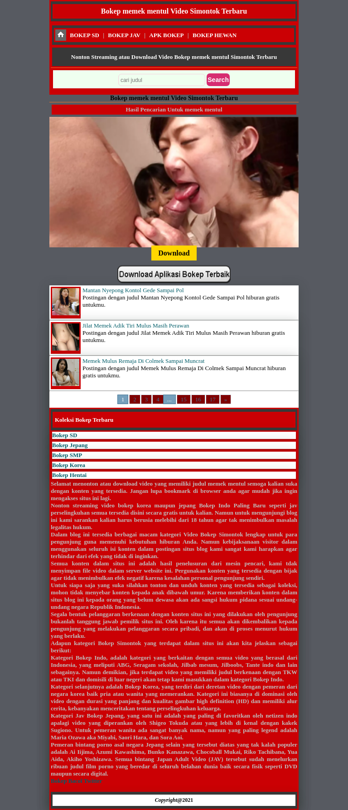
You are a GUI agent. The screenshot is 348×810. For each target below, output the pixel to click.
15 (184, 399)
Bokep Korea (68, 465)
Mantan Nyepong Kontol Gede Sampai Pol (133, 290)
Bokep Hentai (69, 475)
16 (198, 399)
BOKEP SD (84, 35)
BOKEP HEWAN (215, 35)
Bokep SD (64, 435)
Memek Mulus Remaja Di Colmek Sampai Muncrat (143, 360)
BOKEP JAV (124, 35)
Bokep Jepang (69, 445)
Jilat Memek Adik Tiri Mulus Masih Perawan (135, 325)
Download (173, 253)
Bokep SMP (67, 455)
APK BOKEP (166, 35)
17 (213, 399)
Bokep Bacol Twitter (76, 780)
